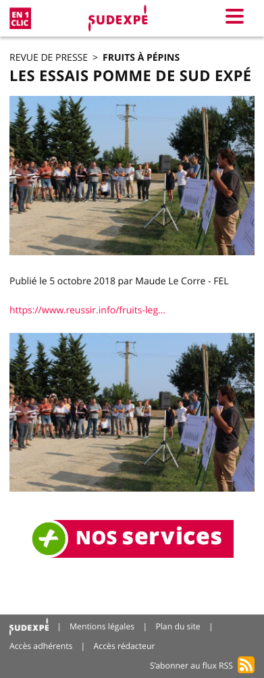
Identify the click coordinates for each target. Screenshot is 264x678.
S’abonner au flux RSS (191, 665)
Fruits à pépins (141, 57)
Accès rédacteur (124, 646)
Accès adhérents (40, 646)
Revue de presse (48, 57)
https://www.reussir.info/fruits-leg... (87, 310)
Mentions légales (102, 626)
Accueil (29, 627)
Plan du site (177, 626)
